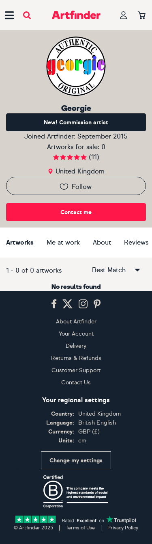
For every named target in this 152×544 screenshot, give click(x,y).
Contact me (76, 212)
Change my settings (76, 460)
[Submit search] (27, 15)
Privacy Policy (122, 528)
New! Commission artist (76, 122)
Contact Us (76, 382)
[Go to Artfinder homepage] (76, 15)
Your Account (76, 333)
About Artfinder (76, 321)
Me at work (63, 242)
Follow (75, 186)
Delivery (76, 345)
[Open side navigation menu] (9, 15)
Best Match (116, 270)
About (102, 242)
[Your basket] (141, 16)
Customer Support (76, 370)
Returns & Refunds (76, 358)
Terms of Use (80, 528)
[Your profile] (123, 15)
